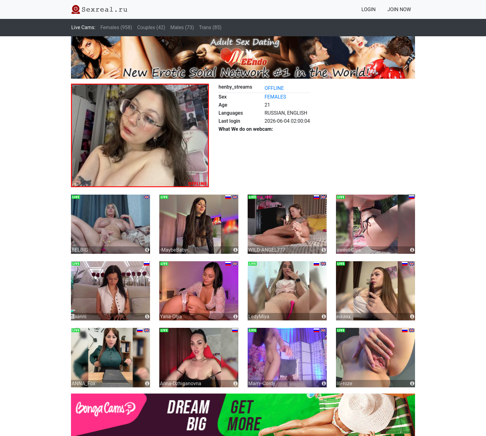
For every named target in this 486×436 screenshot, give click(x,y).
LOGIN (368, 9)
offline (274, 88)
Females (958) (116, 27)
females (275, 97)
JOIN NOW (399, 9)
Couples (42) (151, 27)
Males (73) (182, 27)
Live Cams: (83, 27)
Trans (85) (210, 27)
